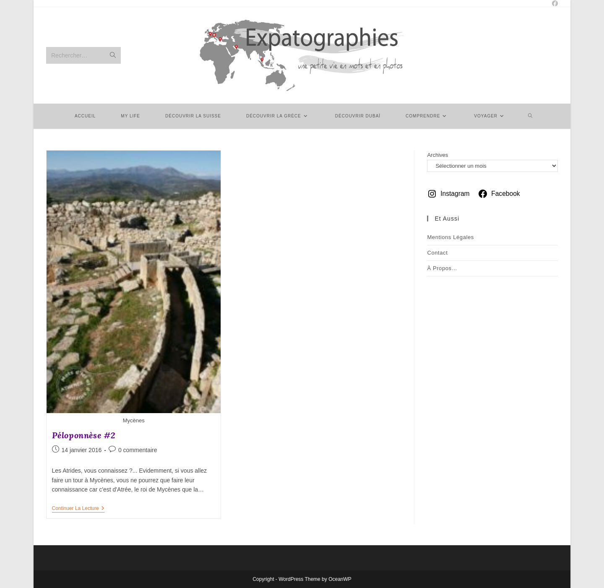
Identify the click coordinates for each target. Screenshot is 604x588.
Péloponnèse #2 (83, 435)
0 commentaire (137, 450)
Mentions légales (450, 237)
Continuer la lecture (78, 509)
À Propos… (442, 268)
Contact (437, 253)
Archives (437, 155)
